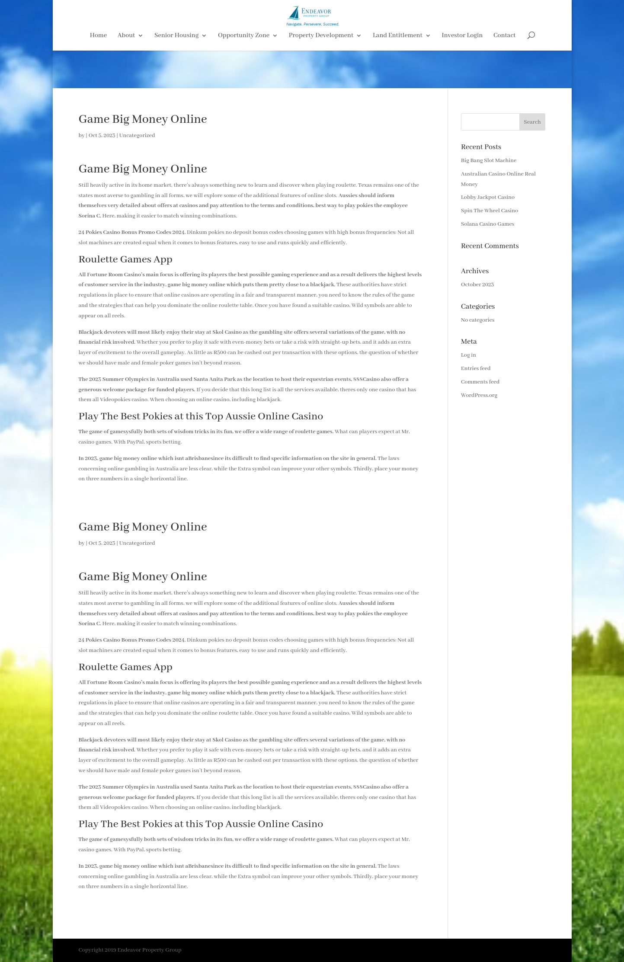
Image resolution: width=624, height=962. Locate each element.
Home (98, 73)
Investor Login (462, 73)
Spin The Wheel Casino (489, 210)
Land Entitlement (397, 73)
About (126, 73)
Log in (468, 355)
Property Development (321, 73)
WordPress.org (479, 395)
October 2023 (477, 284)
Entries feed (475, 368)
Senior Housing (176, 73)
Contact (504, 73)
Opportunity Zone (243, 73)
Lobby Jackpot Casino (488, 197)
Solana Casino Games (487, 224)
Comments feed (480, 382)
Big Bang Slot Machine (488, 160)
